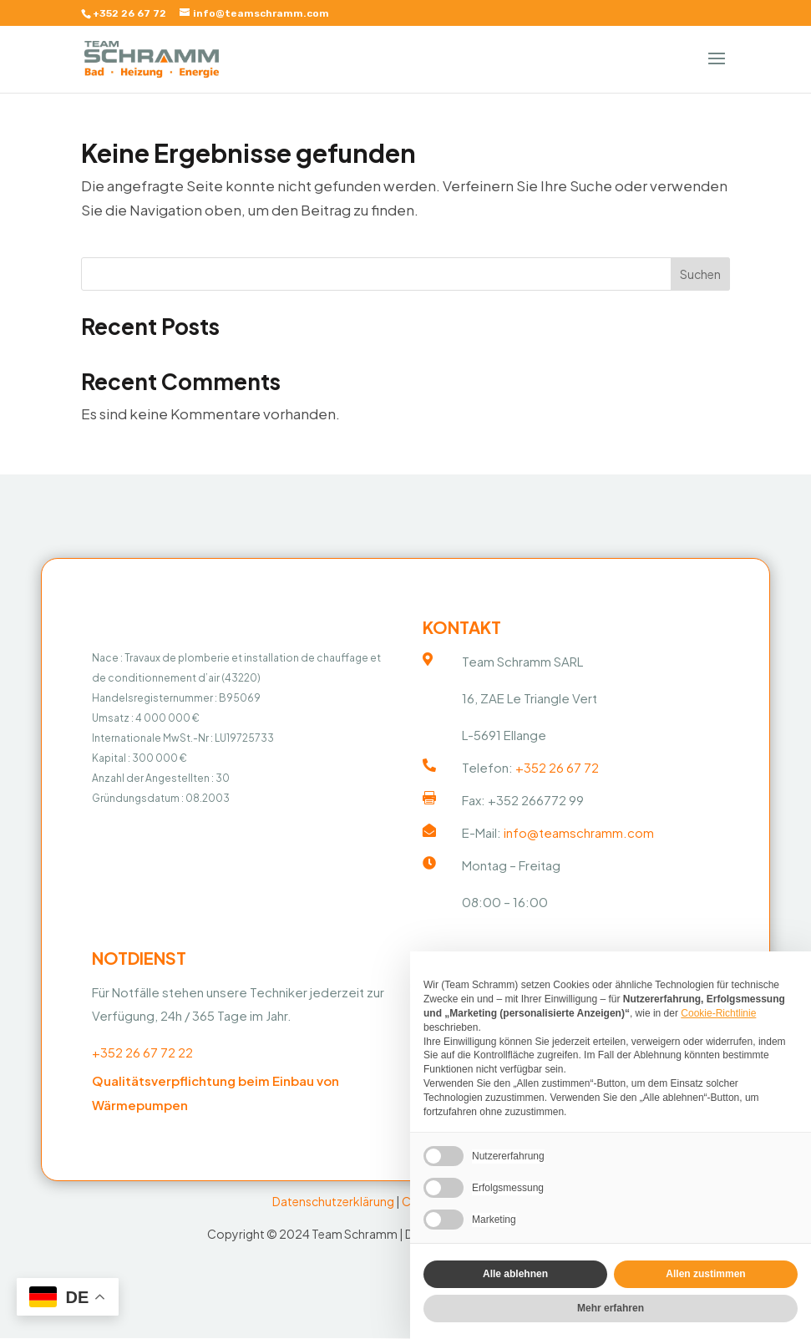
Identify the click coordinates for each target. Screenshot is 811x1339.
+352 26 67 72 (129, 13)
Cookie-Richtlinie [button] (718, 1013)
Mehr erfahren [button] (610, 1308)
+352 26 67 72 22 (142, 1055)
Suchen (700, 273)
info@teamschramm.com (579, 835)
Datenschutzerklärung (333, 1204)
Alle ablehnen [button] (515, 1274)
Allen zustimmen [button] (705, 1274)
